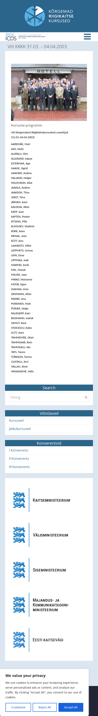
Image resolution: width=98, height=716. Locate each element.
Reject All (45, 707)
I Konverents (18, 450)
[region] (44, 692)
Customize (18, 707)
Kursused (16, 420)
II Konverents (19, 458)
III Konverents (19, 467)
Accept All (70, 707)
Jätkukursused (20, 428)
